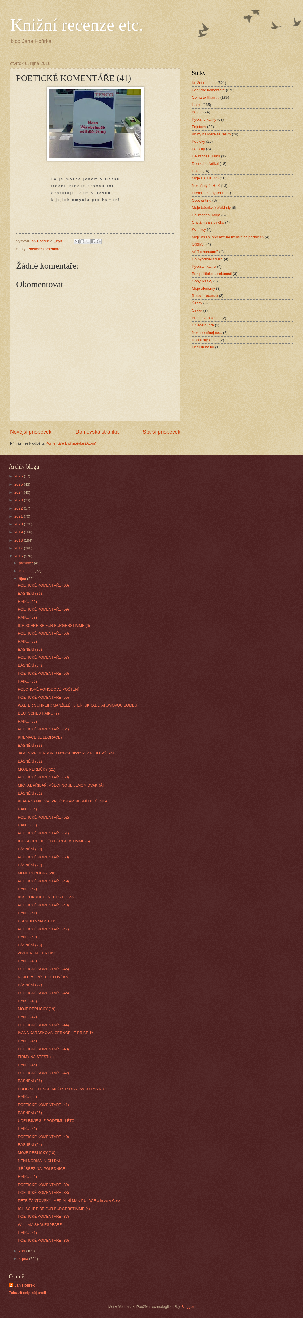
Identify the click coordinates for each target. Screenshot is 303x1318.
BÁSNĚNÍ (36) (30, 593)
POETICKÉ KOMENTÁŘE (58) (43, 633)
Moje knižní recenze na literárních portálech (228, 237)
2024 (19, 492)
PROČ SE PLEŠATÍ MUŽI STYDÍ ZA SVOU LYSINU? (62, 1089)
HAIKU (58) (27, 617)
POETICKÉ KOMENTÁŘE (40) (43, 1137)
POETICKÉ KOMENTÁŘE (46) (43, 969)
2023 (19, 500)
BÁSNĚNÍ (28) (30, 945)
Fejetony (199, 126)
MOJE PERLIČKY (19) (36, 1009)
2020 (19, 524)
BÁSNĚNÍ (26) (30, 1081)
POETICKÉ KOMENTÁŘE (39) (43, 1185)
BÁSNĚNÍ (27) (30, 985)
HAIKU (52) (27, 889)
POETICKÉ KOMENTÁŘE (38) (43, 1192)
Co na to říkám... (205, 97)
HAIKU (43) (27, 1128)
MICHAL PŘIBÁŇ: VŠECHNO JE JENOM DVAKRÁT (61, 785)
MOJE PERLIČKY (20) (36, 873)
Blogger (187, 1306)
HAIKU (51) (27, 913)
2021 (19, 516)
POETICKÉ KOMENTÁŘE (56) (43, 673)
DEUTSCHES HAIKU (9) (38, 713)
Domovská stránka (97, 432)
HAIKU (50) (27, 937)
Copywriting (201, 200)
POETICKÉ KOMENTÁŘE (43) (43, 1049)
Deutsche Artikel (205, 163)
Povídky (198, 141)
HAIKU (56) (27, 681)
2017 (19, 548)
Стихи (197, 310)
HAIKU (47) (27, 1017)
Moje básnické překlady (211, 207)
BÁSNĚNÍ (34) (30, 665)
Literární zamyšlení (207, 193)
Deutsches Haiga (206, 215)
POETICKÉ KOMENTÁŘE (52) (43, 817)
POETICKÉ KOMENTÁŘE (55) (43, 697)
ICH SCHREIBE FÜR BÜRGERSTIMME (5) (54, 841)
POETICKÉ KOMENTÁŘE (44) (43, 1025)
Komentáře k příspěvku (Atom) (71, 443)
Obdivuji (198, 244)
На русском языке (207, 259)
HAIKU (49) (27, 961)
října (23, 579)
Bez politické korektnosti (212, 274)
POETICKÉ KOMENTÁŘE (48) (43, 905)
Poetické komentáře (43, 249)
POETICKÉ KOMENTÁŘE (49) (43, 881)
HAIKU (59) (27, 601)
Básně (197, 112)
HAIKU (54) (27, 809)
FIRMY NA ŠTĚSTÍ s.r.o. (38, 1057)
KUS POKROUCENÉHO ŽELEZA (46, 897)
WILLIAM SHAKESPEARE (40, 1224)
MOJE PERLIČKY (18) (36, 1152)
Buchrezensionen (206, 318)
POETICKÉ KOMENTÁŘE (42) (43, 1073)
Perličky (198, 149)
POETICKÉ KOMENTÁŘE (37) (43, 1216)
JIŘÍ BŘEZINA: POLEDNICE (41, 1168)
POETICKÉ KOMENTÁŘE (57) (43, 657)
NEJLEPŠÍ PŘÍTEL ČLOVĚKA (43, 977)
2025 (19, 484)
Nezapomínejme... (207, 332)
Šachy (197, 303)
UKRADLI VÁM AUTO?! (37, 921)
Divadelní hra (203, 325)
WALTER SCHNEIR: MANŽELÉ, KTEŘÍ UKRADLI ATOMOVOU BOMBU (77, 705)
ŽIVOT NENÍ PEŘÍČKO (37, 953)
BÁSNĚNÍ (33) (30, 745)
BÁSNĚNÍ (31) (30, 793)
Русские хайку (204, 119)
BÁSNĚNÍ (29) (30, 865)
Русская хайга (204, 266)
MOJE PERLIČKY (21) (36, 769)
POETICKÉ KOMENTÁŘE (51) (43, 833)
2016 (19, 556)
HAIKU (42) (27, 1176)
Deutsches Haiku (206, 156)
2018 (19, 540)
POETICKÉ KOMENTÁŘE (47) (43, 929)
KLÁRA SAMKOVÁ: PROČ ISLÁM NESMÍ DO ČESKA (62, 801)
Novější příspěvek (30, 432)
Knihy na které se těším (211, 134)
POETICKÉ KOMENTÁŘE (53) (43, 777)
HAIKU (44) (27, 1096)
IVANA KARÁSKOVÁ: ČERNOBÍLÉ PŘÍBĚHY (55, 1033)
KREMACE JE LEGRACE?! (40, 737)
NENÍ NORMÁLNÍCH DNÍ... (40, 1161)
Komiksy (199, 229)
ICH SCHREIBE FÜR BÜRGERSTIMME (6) (54, 625)
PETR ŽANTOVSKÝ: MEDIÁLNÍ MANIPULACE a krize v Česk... (71, 1200)
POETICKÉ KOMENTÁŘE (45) (43, 993)
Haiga (197, 171)
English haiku (203, 347)
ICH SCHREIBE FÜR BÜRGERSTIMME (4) (54, 1209)
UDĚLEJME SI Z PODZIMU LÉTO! (46, 1120)
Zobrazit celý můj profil (27, 1293)
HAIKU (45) (27, 1065)
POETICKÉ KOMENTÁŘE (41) (43, 1105)
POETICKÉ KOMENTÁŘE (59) (43, 609)
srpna (24, 1258)
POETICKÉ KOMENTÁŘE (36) (43, 1240)
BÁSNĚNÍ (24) (30, 1144)
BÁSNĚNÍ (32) (30, 761)
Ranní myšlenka (205, 340)
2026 (19, 476)
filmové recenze (205, 295)
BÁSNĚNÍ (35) (30, 649)
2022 (19, 508)
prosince (26, 563)
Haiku (196, 105)
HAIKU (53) (27, 825)
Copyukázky (202, 281)
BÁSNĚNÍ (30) (30, 849)
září (22, 1251)
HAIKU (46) (27, 1041)
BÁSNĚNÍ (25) (30, 1113)
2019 (19, 532)
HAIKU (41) (27, 1232)
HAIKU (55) (27, 721)
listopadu (27, 571)
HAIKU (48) (27, 1001)
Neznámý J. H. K (206, 185)
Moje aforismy (203, 288)
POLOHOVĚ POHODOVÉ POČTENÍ (48, 689)
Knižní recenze (204, 83)
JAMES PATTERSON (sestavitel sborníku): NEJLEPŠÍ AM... (67, 753)
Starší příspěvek (161, 432)
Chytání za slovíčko (208, 222)
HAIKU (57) (27, 641)
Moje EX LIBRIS (205, 178)
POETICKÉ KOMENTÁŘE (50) (43, 857)
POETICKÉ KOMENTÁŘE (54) (43, 729)
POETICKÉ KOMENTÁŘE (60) (43, 585)
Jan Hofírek (24, 1285)
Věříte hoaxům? (205, 252)
